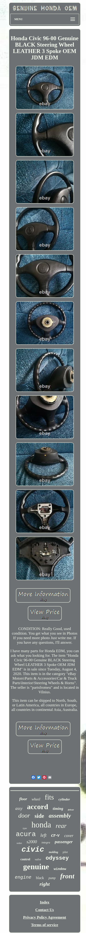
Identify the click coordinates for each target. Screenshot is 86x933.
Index (45, 902)
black (40, 878)
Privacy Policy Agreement (44, 917)
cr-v (55, 835)
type (25, 828)
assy (18, 808)
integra (46, 842)
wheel (36, 799)
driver (71, 809)
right (44, 884)
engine (23, 877)
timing (58, 808)
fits (49, 797)
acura (26, 834)
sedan (19, 843)
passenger (64, 841)
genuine (36, 866)
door (24, 815)
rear (61, 825)
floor (23, 799)
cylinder (64, 799)
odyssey (57, 858)
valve (38, 859)
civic (33, 849)
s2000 (32, 841)
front (67, 876)
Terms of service (44, 925)
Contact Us (44, 910)
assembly (60, 815)
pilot (65, 852)
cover (68, 835)
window (60, 869)
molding (53, 852)
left (43, 835)
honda (41, 824)
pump (51, 878)
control (25, 859)
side (39, 816)
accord (37, 807)
